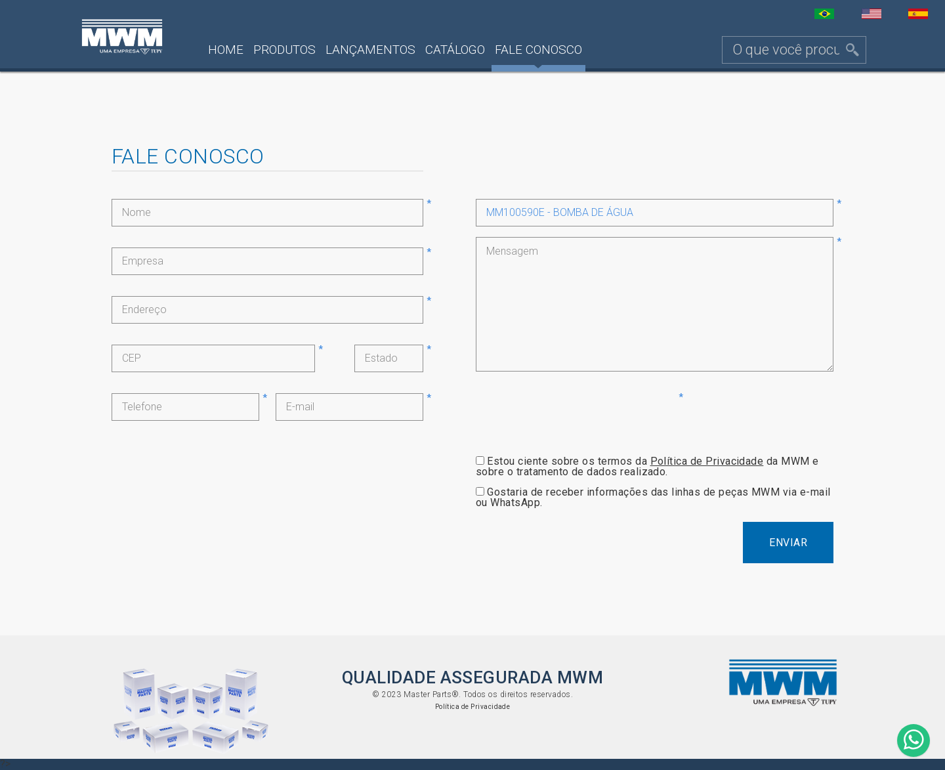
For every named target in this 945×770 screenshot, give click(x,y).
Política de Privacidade (707, 461)
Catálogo (455, 49)
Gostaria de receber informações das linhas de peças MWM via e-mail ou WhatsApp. (653, 497)
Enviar (788, 542)
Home (225, 49)
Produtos (284, 49)
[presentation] (575, 418)
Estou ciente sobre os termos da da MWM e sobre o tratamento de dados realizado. (647, 466)
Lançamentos (370, 49)
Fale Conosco (538, 49)
